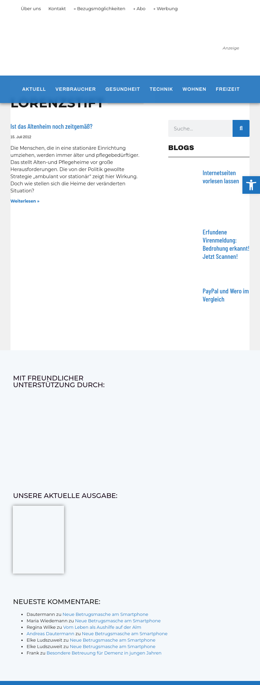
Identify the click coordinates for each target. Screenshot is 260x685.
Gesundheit (122, 89)
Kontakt (57, 8)
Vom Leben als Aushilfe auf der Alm (102, 627)
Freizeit (228, 89)
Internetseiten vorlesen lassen (221, 176)
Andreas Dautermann (50, 633)
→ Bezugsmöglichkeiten (99, 8)
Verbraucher (76, 89)
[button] (251, 185)
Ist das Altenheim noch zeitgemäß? (51, 126)
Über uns (31, 8)
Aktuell (34, 89)
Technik (161, 89)
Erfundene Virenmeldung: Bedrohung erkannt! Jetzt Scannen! (226, 244)
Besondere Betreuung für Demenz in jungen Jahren (104, 653)
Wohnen (194, 89)
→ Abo (139, 8)
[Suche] (241, 128)
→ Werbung (165, 8)
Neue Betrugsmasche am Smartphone (105, 614)
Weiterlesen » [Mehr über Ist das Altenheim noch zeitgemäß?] (25, 201)
